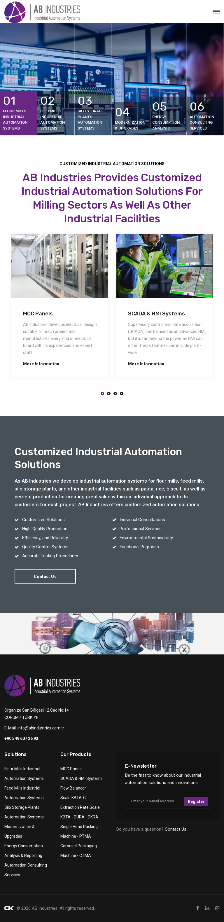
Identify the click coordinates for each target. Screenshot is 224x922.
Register (196, 801)
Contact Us (45, 576)
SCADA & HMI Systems (81, 778)
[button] (102, 394)
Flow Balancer (73, 788)
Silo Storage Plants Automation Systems (24, 812)
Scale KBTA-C (73, 797)
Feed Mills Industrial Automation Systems (24, 793)
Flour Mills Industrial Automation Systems (24, 773)
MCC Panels (71, 768)
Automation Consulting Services (25, 870)
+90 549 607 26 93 (21, 738)
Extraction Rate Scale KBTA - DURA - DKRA (80, 812)
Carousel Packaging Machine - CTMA (78, 851)
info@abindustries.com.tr (41, 728)
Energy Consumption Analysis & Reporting (23, 851)
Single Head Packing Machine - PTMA (79, 831)
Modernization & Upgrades (19, 831)
